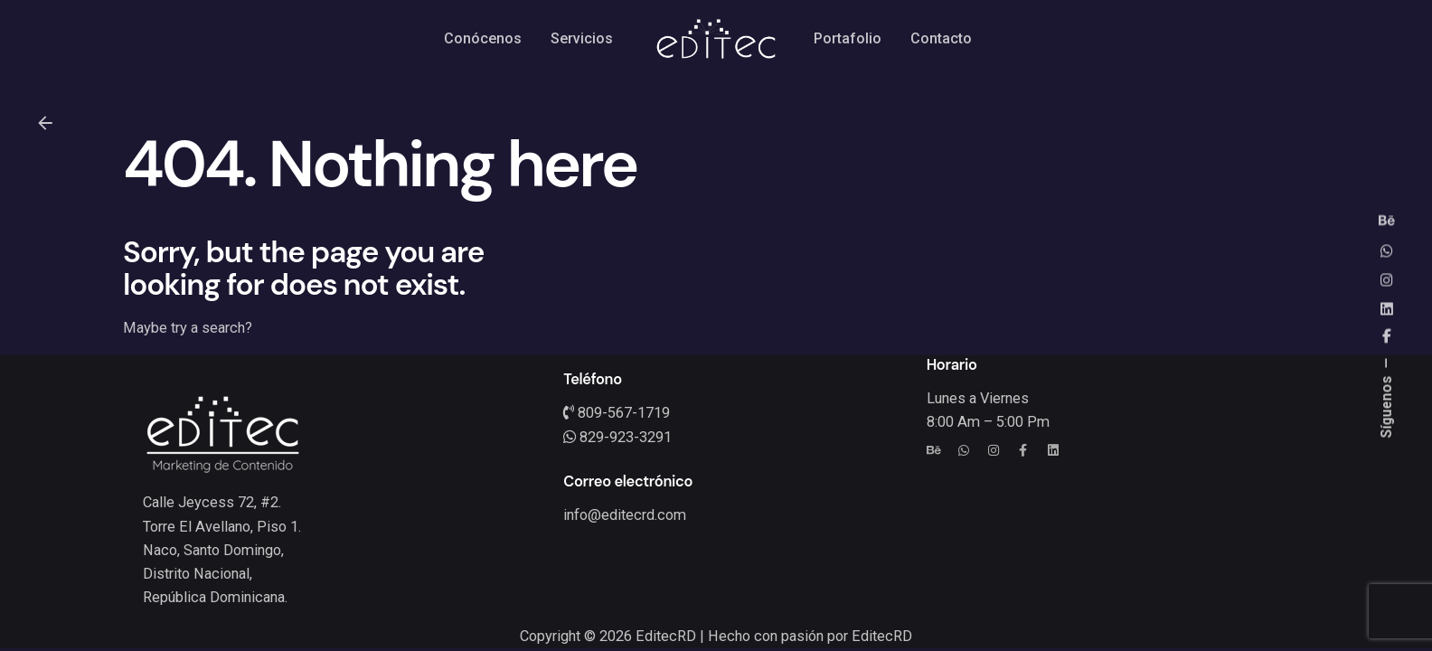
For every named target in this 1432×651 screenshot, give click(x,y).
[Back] (45, 123)
